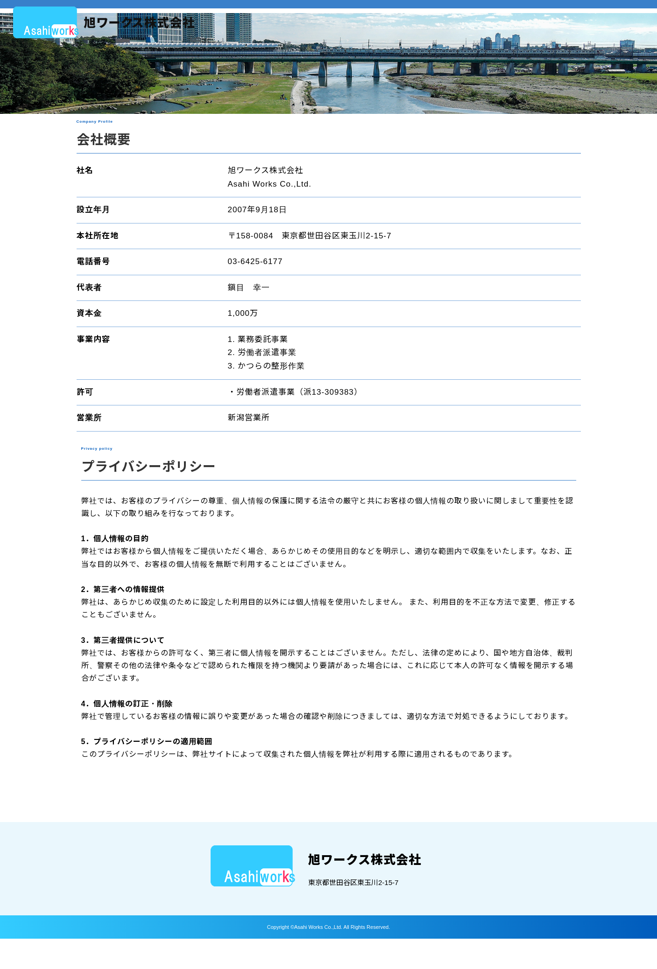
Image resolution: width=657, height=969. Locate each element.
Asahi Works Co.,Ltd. (319, 957)
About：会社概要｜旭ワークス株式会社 (104, 22)
